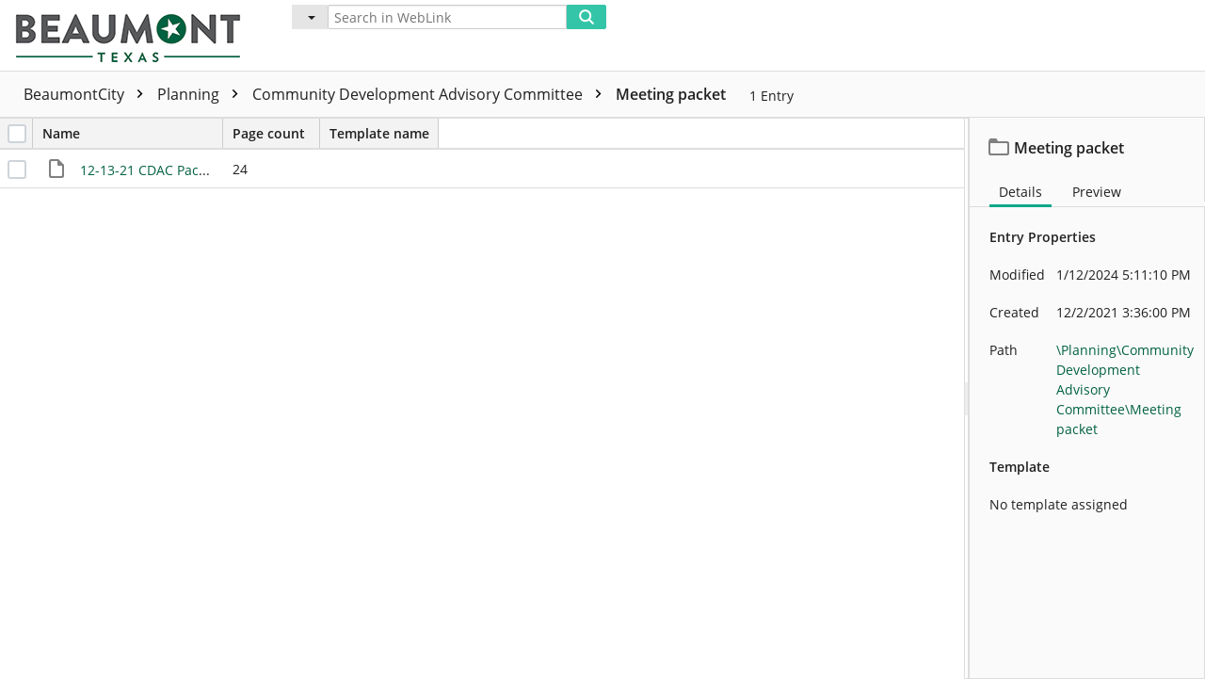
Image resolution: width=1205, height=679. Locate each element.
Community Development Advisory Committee (431, 94)
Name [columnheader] (132, 133)
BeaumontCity (88, 94)
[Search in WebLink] (447, 17)
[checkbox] (17, 133)
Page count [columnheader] (276, 133)
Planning (202, 94)
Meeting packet (671, 94)
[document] (1087, 398)
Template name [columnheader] (379, 133)
